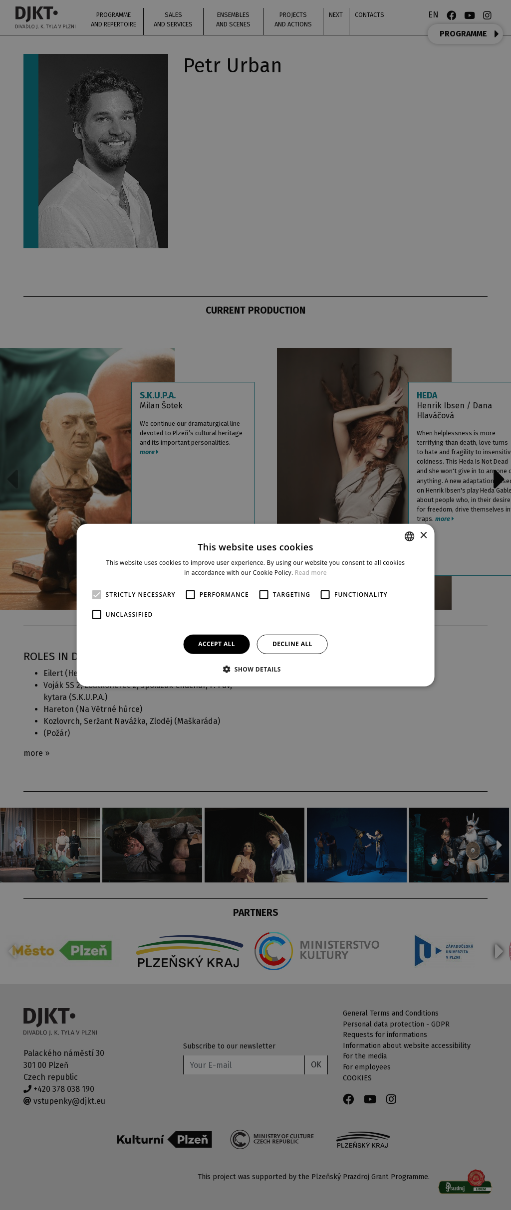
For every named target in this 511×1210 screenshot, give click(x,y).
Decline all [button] (292, 644)
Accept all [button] (216, 644)
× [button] (423, 535)
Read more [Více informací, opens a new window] (311, 572)
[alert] (255, 605)
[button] (255, 669)
